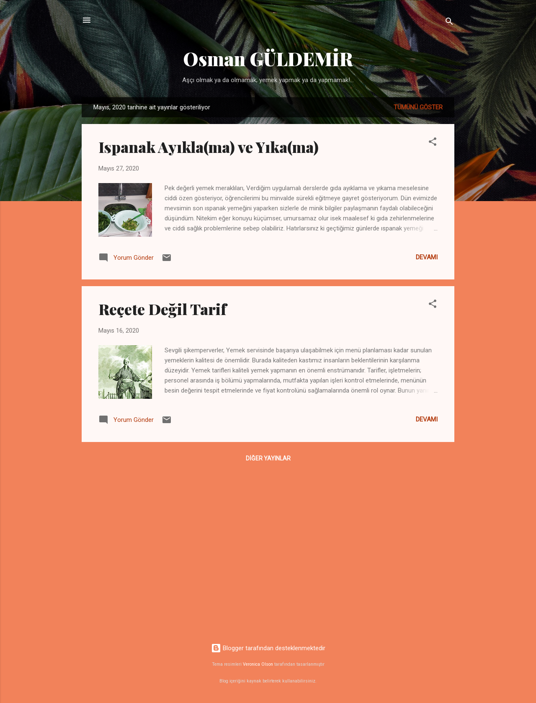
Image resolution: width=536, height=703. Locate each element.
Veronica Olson (258, 664)
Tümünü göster (418, 107)
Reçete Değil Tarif (162, 309)
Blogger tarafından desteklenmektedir (268, 648)
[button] (433, 143)
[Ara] (449, 23)
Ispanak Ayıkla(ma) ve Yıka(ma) (208, 147)
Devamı (427, 257)
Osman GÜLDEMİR (268, 58)
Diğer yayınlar (268, 458)
